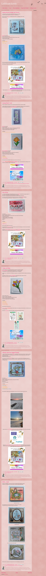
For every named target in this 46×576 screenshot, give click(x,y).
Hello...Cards (5, 482)
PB (11, 343)
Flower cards (9, 183)
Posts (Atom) (6, 574)
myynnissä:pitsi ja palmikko (11, 565)
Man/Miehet (6, 565)
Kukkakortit (12, 183)
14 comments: (15, 342)
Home (17, 572)
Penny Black (6, 310)
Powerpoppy (20, 565)
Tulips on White (6, 268)
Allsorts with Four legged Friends (10, 352)
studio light (19, 183)
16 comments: (15, 182)
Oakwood (6, 229)
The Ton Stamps (22, 183)
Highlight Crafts (10, 229)
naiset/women (16, 565)
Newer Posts (3, 572)
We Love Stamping (27, 183)
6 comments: (16, 564)
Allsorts (9, 16)
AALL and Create (14, 229)
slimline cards (15, 183)
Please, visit (3, 161)
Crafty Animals (4, 385)
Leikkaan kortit (9, 3)
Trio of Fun (5, 192)
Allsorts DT (6, 183)
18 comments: (15, 471)
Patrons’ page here (17, 230)
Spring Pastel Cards (7, 103)
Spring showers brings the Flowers (10, 12)
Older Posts (30, 572)
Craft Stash (18, 229)
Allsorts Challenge (14, 161)
